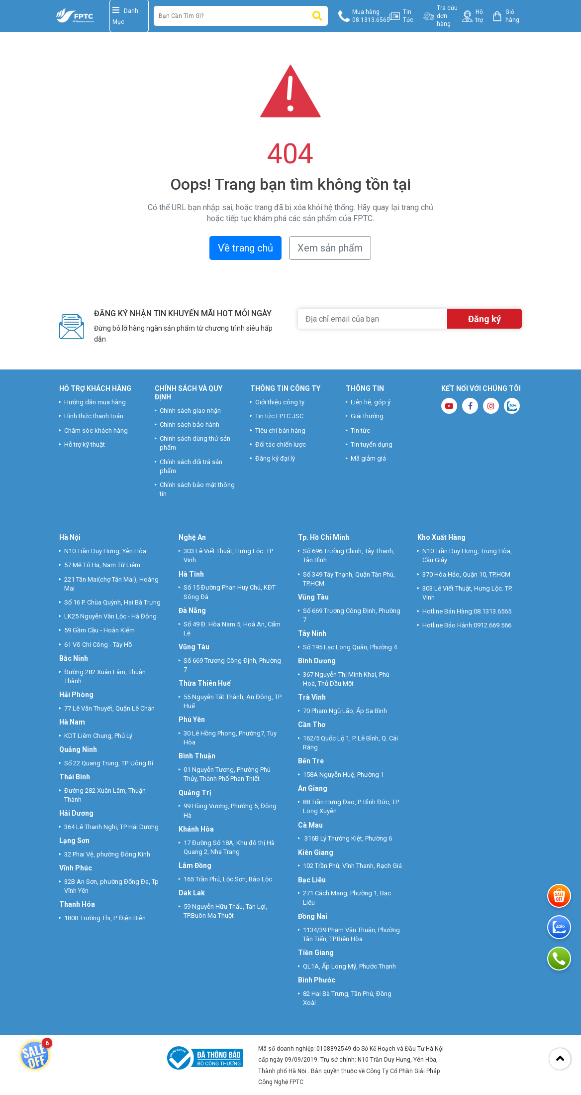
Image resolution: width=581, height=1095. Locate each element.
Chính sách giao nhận (190, 410)
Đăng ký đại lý (275, 458)
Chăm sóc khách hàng (96, 430)
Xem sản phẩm (330, 248)
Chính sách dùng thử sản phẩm (195, 443)
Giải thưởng (367, 416)
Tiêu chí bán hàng (280, 430)
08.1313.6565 (492, 611)
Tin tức (360, 430)
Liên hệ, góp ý (370, 402)
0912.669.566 (493, 625)
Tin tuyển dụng (371, 444)
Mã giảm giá (368, 458)
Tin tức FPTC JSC (279, 416)
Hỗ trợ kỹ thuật (84, 444)
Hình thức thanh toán (93, 416)
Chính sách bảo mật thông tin (197, 489)
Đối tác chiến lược (280, 444)
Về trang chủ (245, 248)
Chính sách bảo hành (189, 424)
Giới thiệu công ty (279, 402)
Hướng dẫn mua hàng (95, 402)
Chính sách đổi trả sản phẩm (191, 466)
